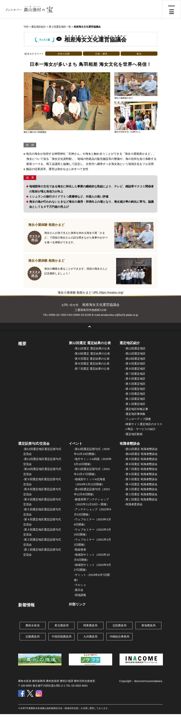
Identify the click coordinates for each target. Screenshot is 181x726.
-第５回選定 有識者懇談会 (141, 479)
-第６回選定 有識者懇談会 (141, 474)
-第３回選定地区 (135, 393)
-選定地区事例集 (135, 413)
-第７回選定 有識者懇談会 (141, 469)
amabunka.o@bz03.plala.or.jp (119, 314)
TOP (26, 26)
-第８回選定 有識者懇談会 (141, 464)
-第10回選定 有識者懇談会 (141, 453)
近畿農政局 (32, 636)
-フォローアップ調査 (138, 419)
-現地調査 (80, 595)
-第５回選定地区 (135, 383)
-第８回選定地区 (135, 368)
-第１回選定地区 (135, 403)
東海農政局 (148, 625)
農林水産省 (32, 625)
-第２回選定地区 (135, 398)
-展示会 (78, 589)
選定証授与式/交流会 (34, 443)
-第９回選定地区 (135, 363)
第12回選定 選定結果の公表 (90, 343)
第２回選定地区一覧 (60, 26)
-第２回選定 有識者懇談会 (141, 494)
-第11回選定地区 (135, 353)
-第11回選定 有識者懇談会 (141, 449)
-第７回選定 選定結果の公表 (92, 368)
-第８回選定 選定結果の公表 (92, 363)
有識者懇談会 (130, 443)
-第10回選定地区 (135, 358)
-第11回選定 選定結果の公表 (92, 348)
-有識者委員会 (134, 504)
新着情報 (26, 605)
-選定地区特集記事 (136, 409)
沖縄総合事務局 (119, 636)
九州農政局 (90, 636)
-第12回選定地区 (135, 348)
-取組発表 (80, 549)
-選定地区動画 (134, 434)
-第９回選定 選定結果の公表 (92, 358)
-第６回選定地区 (135, 378)
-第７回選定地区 (135, 373)
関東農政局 (90, 625)
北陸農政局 (119, 625)
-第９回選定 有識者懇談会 (141, 459)
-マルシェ (80, 584)
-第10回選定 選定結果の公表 (92, 353)
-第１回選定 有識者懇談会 (141, 499)
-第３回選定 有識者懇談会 (141, 489)
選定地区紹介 (130, 343)
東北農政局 (61, 625)
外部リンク (77, 604)
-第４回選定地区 (135, 388)
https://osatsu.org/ (111, 292)
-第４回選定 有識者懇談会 (141, 484)
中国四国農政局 (61, 636)
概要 (22, 343)
